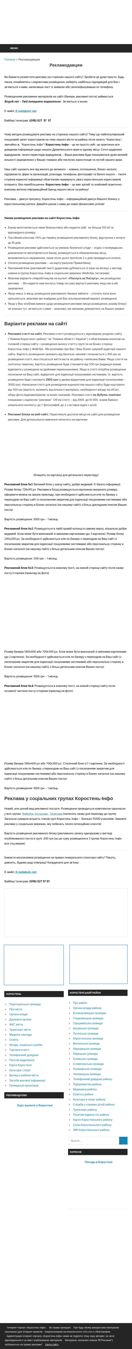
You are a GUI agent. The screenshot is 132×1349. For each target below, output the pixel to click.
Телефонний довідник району (92, 1079)
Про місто (15, 1009)
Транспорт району (85, 1109)
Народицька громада (87, 1048)
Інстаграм (41, 813)
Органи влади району (87, 1008)
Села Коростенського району (92, 1125)
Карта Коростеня (20, 1065)
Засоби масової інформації (27, 1080)
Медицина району (85, 1089)
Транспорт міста (20, 1029)
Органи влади (18, 1014)
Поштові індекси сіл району (91, 1114)
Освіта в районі (83, 1094)
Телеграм (56, 813)
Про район (80, 1003)
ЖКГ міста (16, 1024)
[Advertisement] (66, 30)
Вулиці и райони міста (23, 1075)
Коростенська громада (88, 1038)
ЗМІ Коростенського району (91, 1130)
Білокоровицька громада (89, 1013)
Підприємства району (87, 1084)
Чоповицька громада (87, 1074)
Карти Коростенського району (92, 1119)
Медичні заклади (20, 1034)
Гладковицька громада (88, 1018)
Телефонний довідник (23, 1055)
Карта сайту (52, 1344)
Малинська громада (86, 1043)
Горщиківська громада (88, 1023)
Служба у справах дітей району (93, 1104)
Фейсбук (27, 813)
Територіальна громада (25, 1004)
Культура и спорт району (89, 1099)
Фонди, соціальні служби (25, 1045)
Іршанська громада (85, 1028)
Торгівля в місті (19, 1050)
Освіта (13, 1039)
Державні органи (20, 1019)
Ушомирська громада (87, 1069)
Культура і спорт (20, 1070)
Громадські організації (24, 1085)
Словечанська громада (88, 1064)
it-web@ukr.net (26, 111)
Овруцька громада (85, 1053)
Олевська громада (85, 1059)
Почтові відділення (21, 1060)
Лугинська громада (85, 1033)
